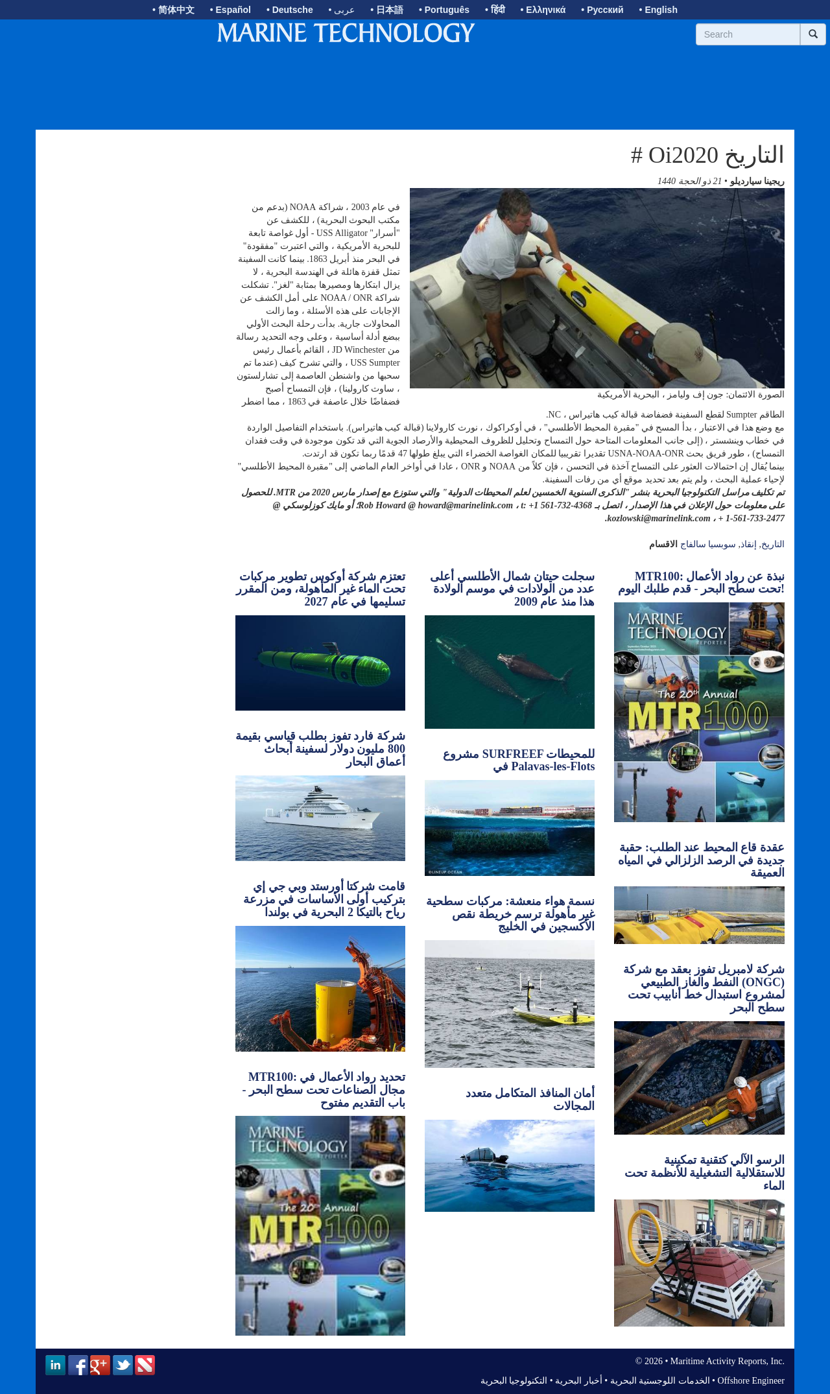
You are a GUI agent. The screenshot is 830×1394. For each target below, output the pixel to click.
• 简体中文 (173, 10)
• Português (444, 10)
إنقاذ (749, 544)
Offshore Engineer (751, 1381)
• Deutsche (290, 10)
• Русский (602, 10)
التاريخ (773, 544)
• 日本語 (386, 10)
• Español (230, 10)
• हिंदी (495, 10)
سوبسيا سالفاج (708, 544)
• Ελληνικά (543, 10)
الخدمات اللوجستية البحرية (660, 1381)
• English (658, 10)
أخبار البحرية (578, 1381)
